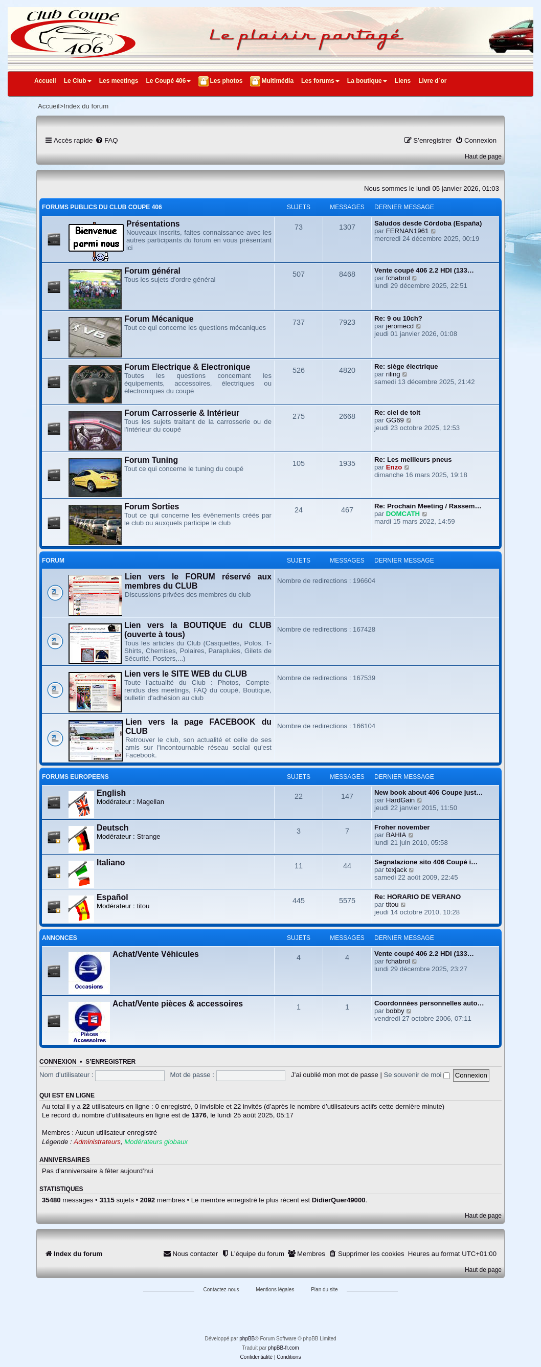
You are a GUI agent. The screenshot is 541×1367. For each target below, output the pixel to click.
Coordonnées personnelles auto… (429, 1003)
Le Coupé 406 (168, 80)
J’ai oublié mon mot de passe (334, 1075)
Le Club (78, 80)
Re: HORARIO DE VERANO (417, 897)
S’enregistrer (110, 1061)
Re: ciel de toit (397, 412)
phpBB (247, 1338)
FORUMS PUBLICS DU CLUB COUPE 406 (102, 207)
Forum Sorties (151, 506)
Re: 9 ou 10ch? (398, 318)
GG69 (395, 420)
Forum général (152, 270)
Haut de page (483, 156)
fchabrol (398, 278)
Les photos (226, 80)
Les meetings (119, 80)
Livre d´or (432, 80)
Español (112, 897)
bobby (395, 1011)
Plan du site (324, 1289)
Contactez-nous (221, 1289)
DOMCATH (403, 514)
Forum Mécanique (158, 319)
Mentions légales (275, 1289)
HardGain (400, 800)
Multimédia (277, 80)
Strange (148, 836)
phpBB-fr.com (283, 1348)
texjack (396, 869)
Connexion (58, 1061)
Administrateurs (97, 1142)
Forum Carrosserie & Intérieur (181, 413)
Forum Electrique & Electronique (187, 367)
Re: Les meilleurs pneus (413, 459)
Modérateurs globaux (156, 1142)
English (111, 793)
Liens (403, 80)
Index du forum (85, 106)
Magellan (150, 801)
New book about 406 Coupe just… (428, 792)
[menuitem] (106, 140)
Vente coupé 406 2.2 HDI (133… (424, 270)
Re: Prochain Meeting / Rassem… (428, 506)
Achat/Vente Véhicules (155, 954)
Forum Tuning (151, 460)
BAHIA (396, 835)
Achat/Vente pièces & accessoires (177, 1003)
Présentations (153, 223)
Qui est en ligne (67, 1095)
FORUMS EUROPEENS (75, 776)
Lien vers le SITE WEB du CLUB (185, 673)
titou (143, 906)
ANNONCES (59, 938)
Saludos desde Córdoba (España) (428, 223)
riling (393, 374)
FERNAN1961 (407, 231)
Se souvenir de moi (417, 1075)
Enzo (394, 467)
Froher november (402, 827)
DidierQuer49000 (339, 1200)
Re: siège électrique (406, 366)
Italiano (111, 862)
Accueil (45, 80)
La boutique (367, 80)
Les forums (320, 80)
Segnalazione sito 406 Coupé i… (426, 862)
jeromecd (400, 326)
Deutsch (112, 827)
